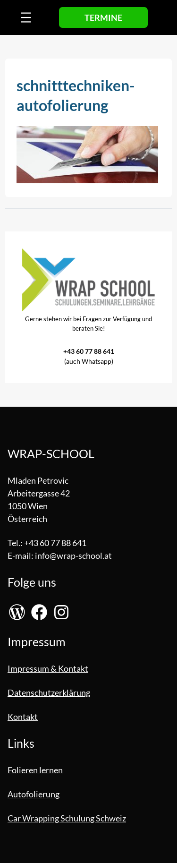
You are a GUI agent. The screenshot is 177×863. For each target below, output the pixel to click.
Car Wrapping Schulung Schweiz (67, 818)
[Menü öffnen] (25, 17)
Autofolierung (33, 794)
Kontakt (23, 716)
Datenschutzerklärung (49, 692)
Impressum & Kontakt (48, 668)
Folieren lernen (35, 770)
